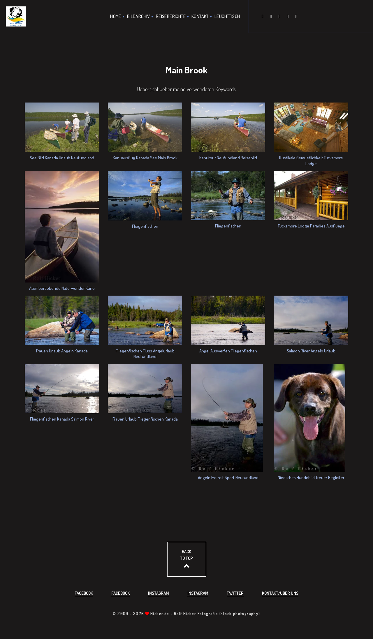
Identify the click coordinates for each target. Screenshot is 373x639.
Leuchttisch (227, 16)
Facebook (84, 593)
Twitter (235, 593)
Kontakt (200, 16)
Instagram (158, 593)
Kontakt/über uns (280, 593)
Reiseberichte (171, 16)
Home (115, 16)
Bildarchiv (138, 16)
